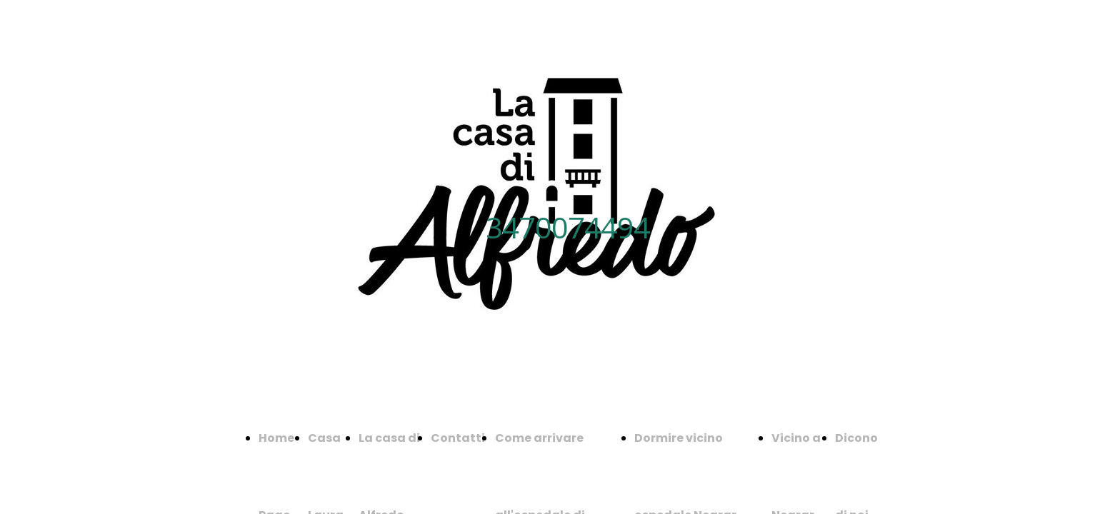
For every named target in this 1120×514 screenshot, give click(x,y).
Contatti (458, 438)
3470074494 (568, 227)
